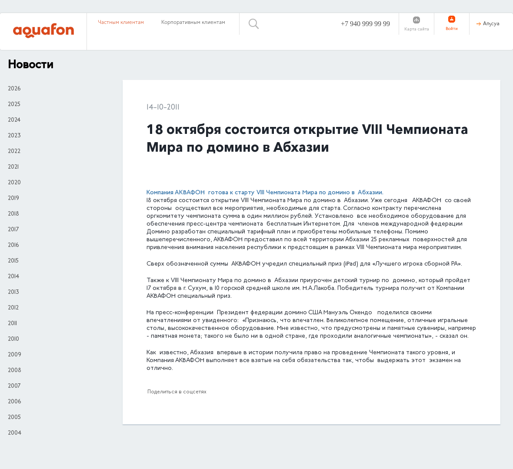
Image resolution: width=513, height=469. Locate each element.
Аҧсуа (491, 24)
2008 (14, 371)
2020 (14, 183)
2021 (13, 167)
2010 (13, 339)
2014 (13, 277)
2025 (14, 105)
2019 (13, 199)
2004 (14, 433)
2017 (13, 230)
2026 (14, 89)
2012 (13, 308)
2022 (14, 152)
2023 (14, 136)
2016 (13, 246)
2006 (14, 402)
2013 (13, 292)
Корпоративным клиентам (193, 22)
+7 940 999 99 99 (365, 23)
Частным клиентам (121, 22)
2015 (13, 261)
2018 (13, 214)
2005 (14, 418)
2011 (12, 324)
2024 (14, 120)
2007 (14, 386)
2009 (14, 355)
